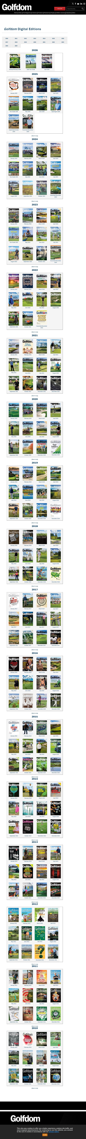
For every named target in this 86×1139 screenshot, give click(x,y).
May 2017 (13, 627)
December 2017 (56, 645)
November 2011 (42, 1022)
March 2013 (42, 861)
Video (20, 12)
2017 (7, 42)
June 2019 (27, 500)
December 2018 (56, 582)
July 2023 (55, 242)
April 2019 (55, 482)
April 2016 (55, 672)
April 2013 (55, 861)
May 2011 (13, 1003)
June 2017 (27, 627)
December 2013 (56, 898)
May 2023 (27, 242)
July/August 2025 (55, 111)
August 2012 (53, 941)
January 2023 (13, 224)
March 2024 (42, 158)
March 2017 (42, 608)
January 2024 (13, 158)
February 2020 (27, 418)
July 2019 (41, 500)
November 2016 (42, 709)
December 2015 (56, 772)
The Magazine (27, 12)
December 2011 (56, 1022)
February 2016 (27, 672)
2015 (53, 38)
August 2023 (14, 261)
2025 (16, 46)
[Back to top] (35, 136)
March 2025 (42, 93)
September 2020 (14, 455)
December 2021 (56, 391)
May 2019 (13, 500)
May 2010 (13, 1065)
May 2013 (13, 879)
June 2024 (41, 177)
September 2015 (14, 772)
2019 (25, 42)
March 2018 (42, 545)
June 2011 (27, 1003)
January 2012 (13, 923)
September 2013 (14, 898)
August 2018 (56, 563)
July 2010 (41, 1065)
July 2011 (41, 1003)
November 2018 (42, 582)
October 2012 (26, 960)
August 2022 (56, 307)
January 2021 (13, 354)
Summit (60, 12)
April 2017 (55, 609)
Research (46, 12)
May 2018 (13, 563)
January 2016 (13, 672)
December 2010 (56, 1084)
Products (40, 12)
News (15, 12)
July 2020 (41, 436)
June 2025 (41, 111)
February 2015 (27, 736)
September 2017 (14, 645)
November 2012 (40, 960)
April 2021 (55, 354)
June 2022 (27, 307)
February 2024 (27, 158)
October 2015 (27, 772)
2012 (25, 38)
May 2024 (27, 177)
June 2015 (27, 754)
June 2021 (27, 373)
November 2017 (42, 645)
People (52, 12)
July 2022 (41, 307)
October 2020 (27, 455)
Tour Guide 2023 (14, 242)
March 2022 (42, 289)
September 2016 (14, 709)
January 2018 (13, 545)
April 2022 (55, 289)
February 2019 (27, 482)
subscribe (59, 8)
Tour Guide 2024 (14, 177)
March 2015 (42, 736)
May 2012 (13, 941)
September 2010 (14, 1084)
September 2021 (14, 391)
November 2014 (42, 836)
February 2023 (27, 224)
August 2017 (56, 627)
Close (45, 1134)
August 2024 (14, 196)
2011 (16, 38)
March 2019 (42, 482)
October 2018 (27, 582)
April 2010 (55, 1047)
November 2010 (42, 1084)
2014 (44, 38)
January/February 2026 (15, 69)
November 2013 (42, 898)
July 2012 (39, 941)
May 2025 (27, 111)
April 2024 (55, 158)
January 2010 (13, 1047)
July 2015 (41, 754)
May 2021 (13, 372)
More (73, 12)
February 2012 (26, 923)
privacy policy (54, 1132)
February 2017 (27, 608)
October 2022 (27, 327)
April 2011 (55, 985)
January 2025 (13, 93)
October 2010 (27, 1084)
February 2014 (28, 798)
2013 (35, 38)
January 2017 (13, 608)
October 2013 (27, 898)
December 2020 (56, 455)
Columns (34, 12)
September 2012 (13, 960)
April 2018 (55, 545)
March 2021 (42, 354)
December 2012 (53, 960)
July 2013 (41, 879)
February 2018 (27, 545)
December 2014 (56, 836)
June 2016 (27, 690)
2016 (63, 38)
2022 (53, 42)
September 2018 (14, 582)
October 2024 (41, 196)
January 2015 (13, 736)
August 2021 (56, 373)
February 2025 (28, 93)
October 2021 (27, 391)
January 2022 (13, 289)
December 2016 (56, 709)
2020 (35, 42)
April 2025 (55, 93)
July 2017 (41, 627)
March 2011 (42, 985)
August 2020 (56, 436)
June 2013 (27, 879)
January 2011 (13, 985)
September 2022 (14, 327)
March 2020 (42, 418)
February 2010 (27, 1047)
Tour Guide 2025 (14, 111)
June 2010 (27, 1065)
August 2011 (56, 1003)
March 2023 (42, 224)
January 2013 (13, 861)
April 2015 (55, 736)
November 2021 (42, 391)
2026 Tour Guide (31, 69)
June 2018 (27, 563)
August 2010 (55, 1065)
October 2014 (28, 836)
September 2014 (14, 836)
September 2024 (28, 196)
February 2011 (28, 985)
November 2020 (42, 455)
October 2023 (41, 261)
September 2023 (28, 261)
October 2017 (27, 645)
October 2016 (27, 709)
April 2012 (53, 923)
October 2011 (27, 1022)
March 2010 (41, 1047)
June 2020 (27, 436)
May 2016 (13, 690)
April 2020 (55, 418)
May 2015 (13, 754)
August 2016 (56, 690)
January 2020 (13, 418)
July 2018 (41, 563)
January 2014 (13, 798)
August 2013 (56, 879)
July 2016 (41, 690)
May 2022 (13, 307)
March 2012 (40, 923)
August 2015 (56, 754)
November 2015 (42, 772)
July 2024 (55, 177)
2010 (7, 38)
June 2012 (26, 941)
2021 (44, 42)
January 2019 (13, 482)
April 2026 (46, 69)
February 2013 (28, 861)
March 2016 (42, 672)
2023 (63, 42)
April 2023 (55, 224)
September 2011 (14, 1022)
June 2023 (41, 242)
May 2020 (13, 436)
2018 (16, 42)
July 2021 (41, 373)
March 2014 (42, 798)
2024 (7, 46)
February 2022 (27, 289)
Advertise (68, 12)
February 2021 (27, 354)
